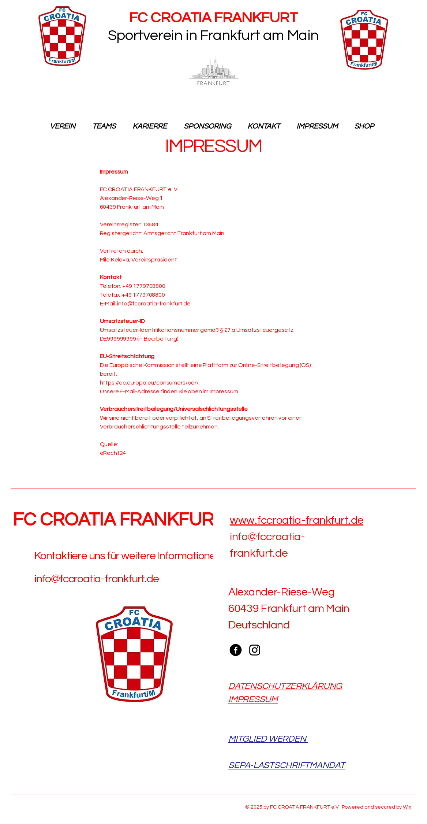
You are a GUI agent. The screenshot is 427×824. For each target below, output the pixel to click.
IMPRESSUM (253, 699)
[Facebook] (235, 650)
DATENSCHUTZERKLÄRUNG (285, 686)
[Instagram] (254, 650)
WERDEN (288, 738)
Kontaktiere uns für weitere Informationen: (129, 555)
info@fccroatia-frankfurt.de (96, 578)
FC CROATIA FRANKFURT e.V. (134, 520)
